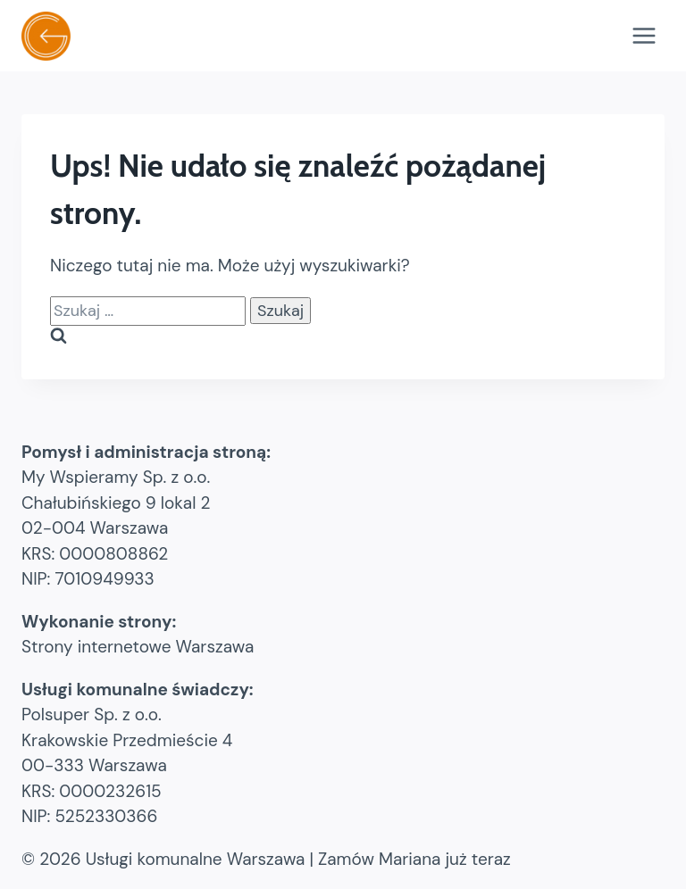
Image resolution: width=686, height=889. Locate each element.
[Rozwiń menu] (644, 35)
